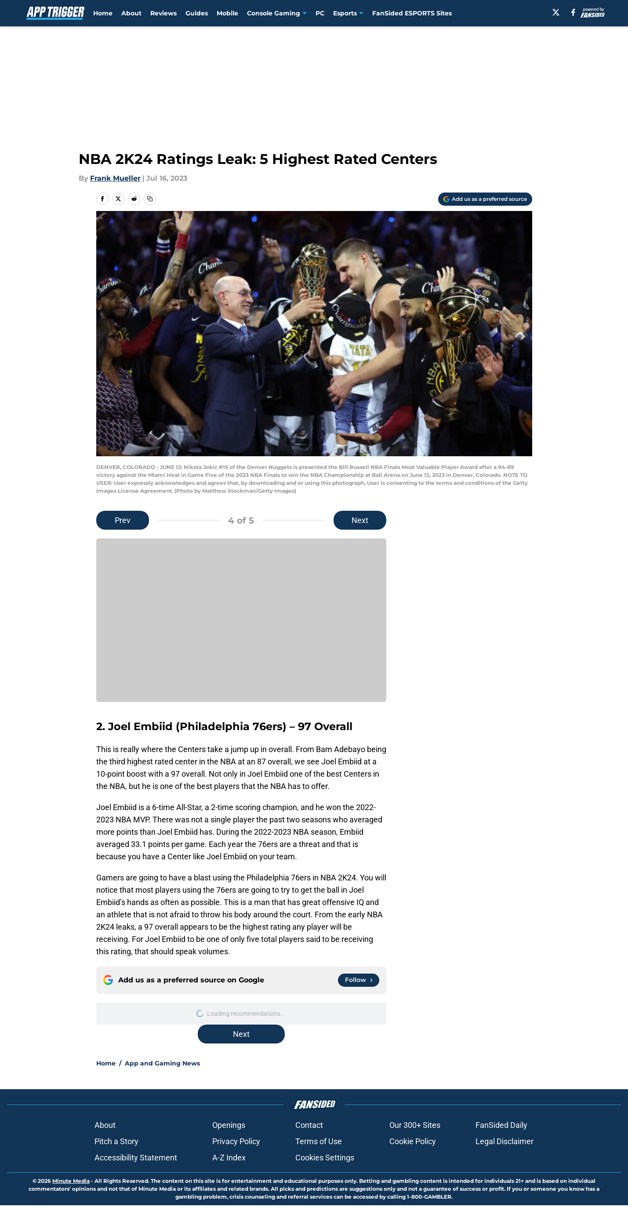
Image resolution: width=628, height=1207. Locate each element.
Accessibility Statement (135, 1157)
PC (320, 13)
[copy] (150, 199)
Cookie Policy (412, 1141)
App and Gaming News (162, 1063)
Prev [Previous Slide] (123, 520)
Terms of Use (318, 1141)
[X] (555, 12)
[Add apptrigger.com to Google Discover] (485, 199)
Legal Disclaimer (505, 1141)
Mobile (227, 13)
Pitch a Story (116, 1141)
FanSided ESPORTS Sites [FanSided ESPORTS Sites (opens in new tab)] (412, 13)
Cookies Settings (324, 1157)
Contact (309, 1125)
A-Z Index (229, 1157)
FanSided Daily (501, 1125)
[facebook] (573, 12)
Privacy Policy (236, 1141)
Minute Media (71, 1181)
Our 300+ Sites (414, 1125)
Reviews (163, 13)
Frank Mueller (115, 178)
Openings (228, 1125)
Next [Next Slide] (360, 520)
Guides (196, 13)
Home (103, 13)
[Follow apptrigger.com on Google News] (358, 980)
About (131, 13)
